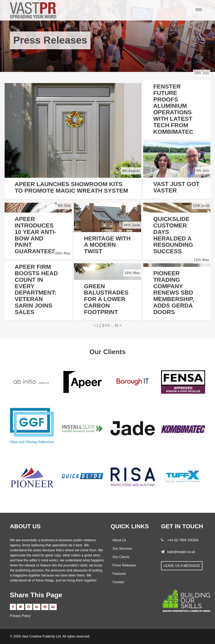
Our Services (121, 548)
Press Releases (123, 565)
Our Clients (120, 557)
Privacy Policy (20, 616)
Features (118, 573)
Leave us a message (182, 565)
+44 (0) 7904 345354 (183, 540)
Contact (117, 582)
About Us (118, 540)
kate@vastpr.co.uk (181, 552)
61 (117, 325)
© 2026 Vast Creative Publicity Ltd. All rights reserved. (50, 636)
